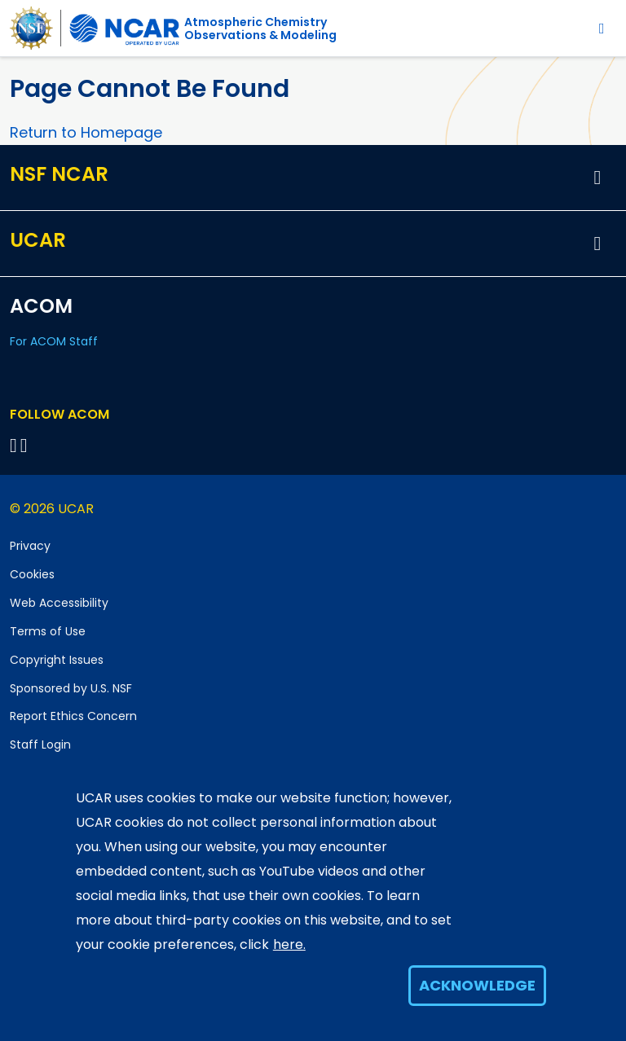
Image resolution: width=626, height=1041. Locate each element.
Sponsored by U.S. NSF (71, 688)
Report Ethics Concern (73, 716)
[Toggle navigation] (602, 28)
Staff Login (40, 744)
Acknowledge (477, 985)
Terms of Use (48, 631)
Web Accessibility (59, 603)
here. (289, 944)
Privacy (30, 546)
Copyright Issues (57, 660)
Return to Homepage (86, 132)
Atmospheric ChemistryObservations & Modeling (260, 28)
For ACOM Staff (54, 341)
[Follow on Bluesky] (13, 445)
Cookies (32, 574)
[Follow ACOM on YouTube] (26, 445)
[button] (597, 177)
